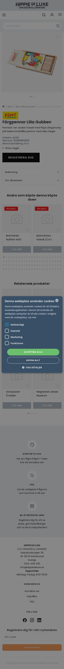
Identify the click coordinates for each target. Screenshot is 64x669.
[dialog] (32, 334)
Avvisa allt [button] (33, 360)
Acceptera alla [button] (33, 352)
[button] (32, 367)
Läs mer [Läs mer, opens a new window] (32, 317)
